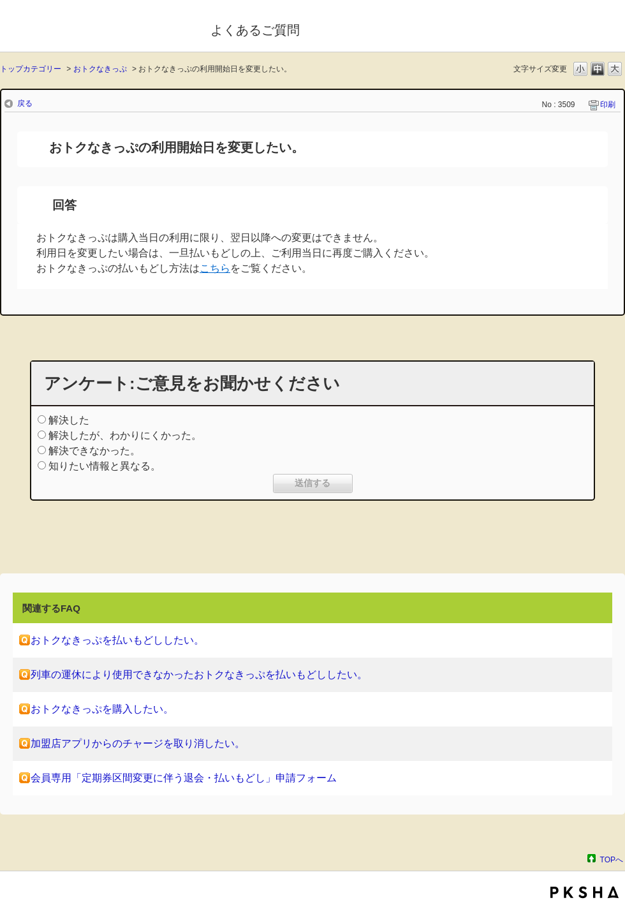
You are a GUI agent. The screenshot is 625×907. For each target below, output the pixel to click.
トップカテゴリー (30, 68)
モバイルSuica (96, 27)
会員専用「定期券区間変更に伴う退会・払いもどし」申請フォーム (184, 777)
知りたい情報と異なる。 (104, 466)
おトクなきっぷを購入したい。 (102, 709)
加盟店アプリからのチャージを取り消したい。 (138, 743)
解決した (68, 420)
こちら (215, 268)
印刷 (607, 104)
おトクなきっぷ (100, 68)
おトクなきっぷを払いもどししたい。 (117, 640)
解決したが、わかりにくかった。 (125, 435)
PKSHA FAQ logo (584, 892)
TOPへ (611, 859)
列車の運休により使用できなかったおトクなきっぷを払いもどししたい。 (199, 674)
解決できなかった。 (94, 450)
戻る (25, 103)
